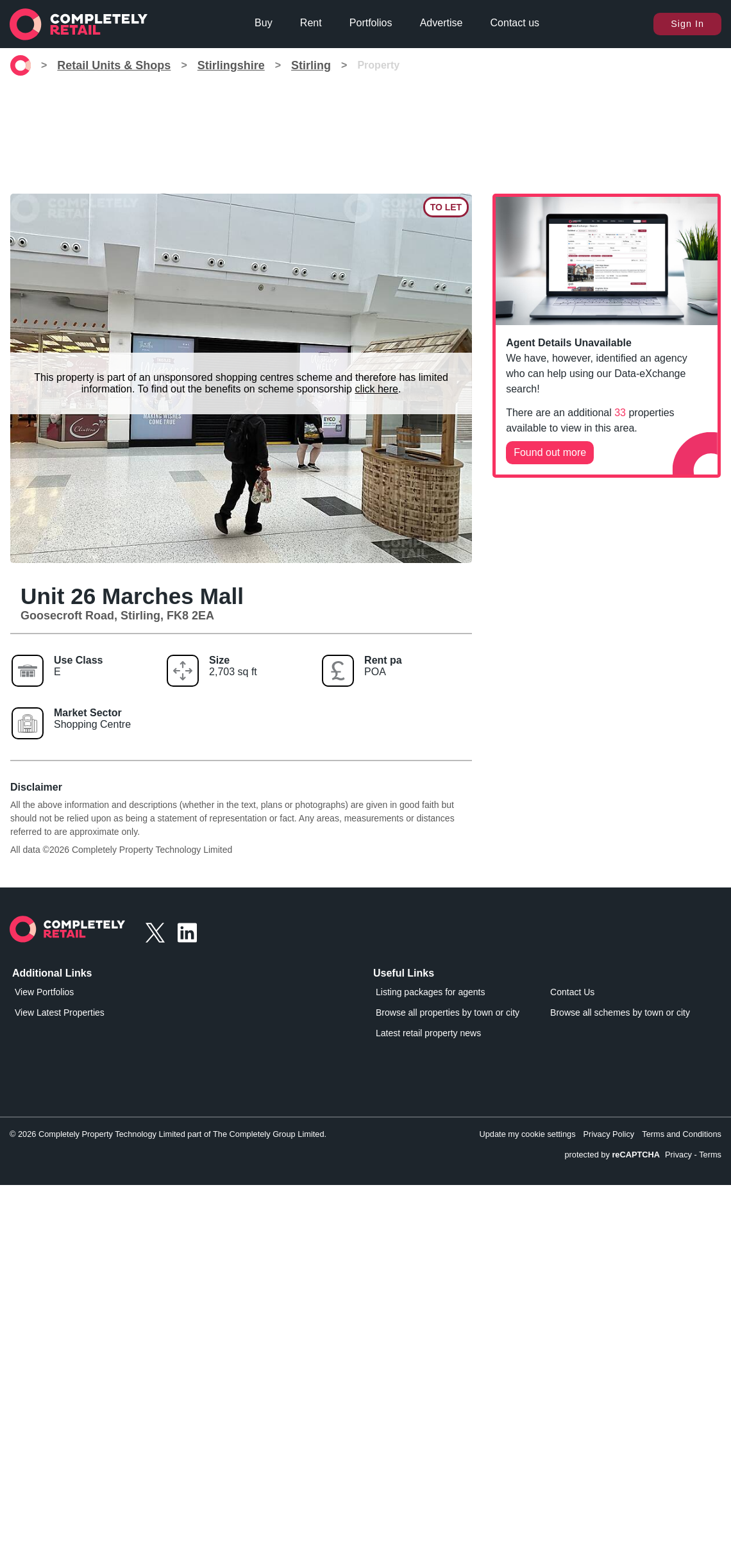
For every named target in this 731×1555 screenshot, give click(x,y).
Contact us (515, 22)
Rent (311, 22)
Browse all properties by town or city (447, 1012)
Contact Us (572, 992)
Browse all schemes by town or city (620, 1012)
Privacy (678, 1154)
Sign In (687, 24)
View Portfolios (44, 992)
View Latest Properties (60, 1012)
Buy (264, 22)
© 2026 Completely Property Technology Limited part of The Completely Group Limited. (168, 1134)
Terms (710, 1154)
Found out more (550, 452)
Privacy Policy (609, 1134)
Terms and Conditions (681, 1134)
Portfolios (370, 22)
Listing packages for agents (430, 992)
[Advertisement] (365, 134)
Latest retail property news (428, 1033)
